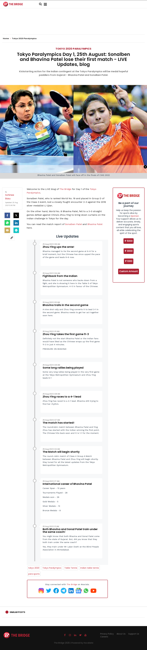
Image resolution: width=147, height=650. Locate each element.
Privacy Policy (107, 633)
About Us (121, 633)
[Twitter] (16, 215)
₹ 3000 (129, 251)
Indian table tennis (89, 567)
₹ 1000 (128, 261)
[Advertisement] (73, 26)
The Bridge (65, 189)
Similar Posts (17, 612)
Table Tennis (70, 567)
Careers (104, 636)
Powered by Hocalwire (82, 642)
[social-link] (12, 238)
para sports (34, 573)
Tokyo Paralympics (51, 567)
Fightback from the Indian (60, 276)
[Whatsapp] (7, 223)
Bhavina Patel (94, 224)
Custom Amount (128, 271)
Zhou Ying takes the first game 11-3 (66, 334)
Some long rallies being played (63, 367)
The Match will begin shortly (61, 452)
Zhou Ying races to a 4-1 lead (62, 396)
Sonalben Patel (73, 224)
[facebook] (7, 215)
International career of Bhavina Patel (67, 484)
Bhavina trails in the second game (65, 305)
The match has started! (58, 422)
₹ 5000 (129, 241)
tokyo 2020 (33, 567)
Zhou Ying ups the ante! (58, 247)
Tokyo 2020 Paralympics (73, 48)
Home (7, 38)
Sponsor (135, 216)
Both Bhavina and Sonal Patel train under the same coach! (70, 530)
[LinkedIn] (16, 223)
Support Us (133, 633)
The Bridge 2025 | (62, 642)
